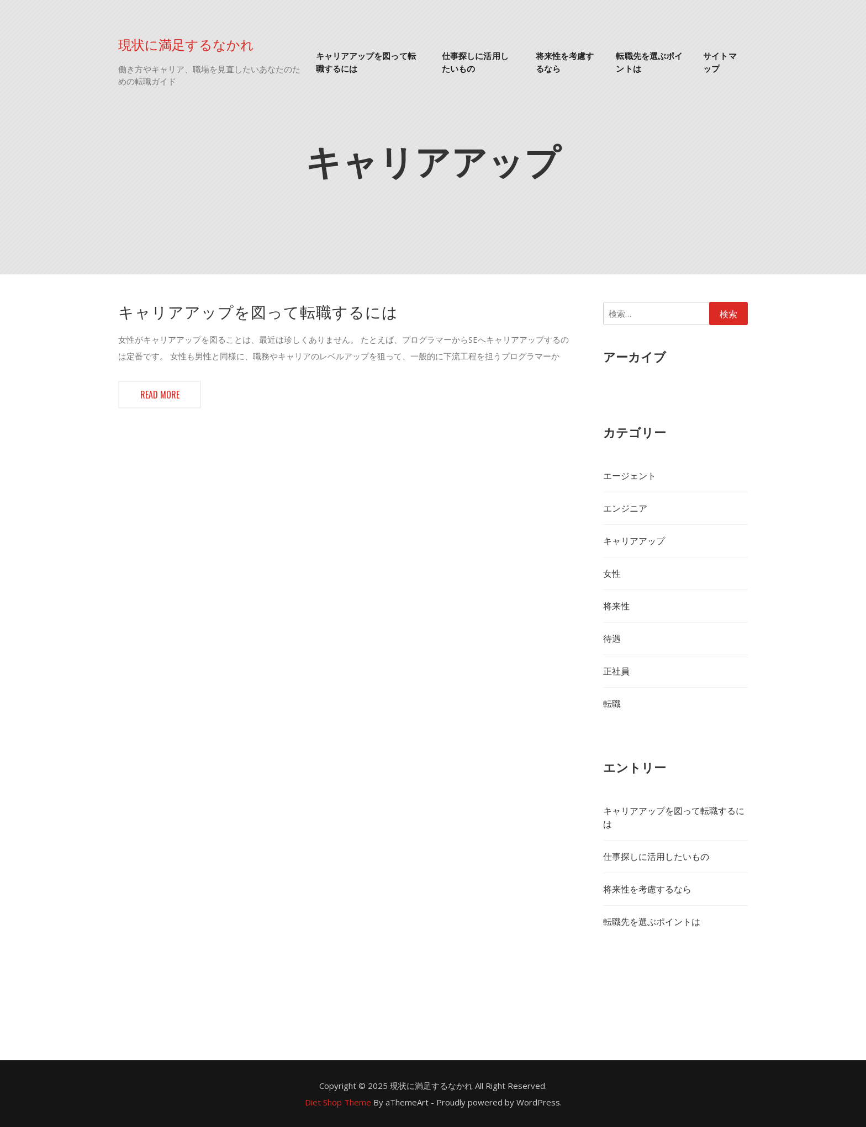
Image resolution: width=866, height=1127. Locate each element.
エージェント (629, 476)
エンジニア (625, 508)
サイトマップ (719, 61)
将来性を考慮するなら (565, 61)
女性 (612, 573)
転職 (612, 704)
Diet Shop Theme (338, 1102)
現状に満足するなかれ (186, 44)
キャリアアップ (634, 541)
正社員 (616, 671)
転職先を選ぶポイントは (649, 61)
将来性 (616, 606)
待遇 (612, 638)
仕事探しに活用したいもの (475, 61)
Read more (159, 394)
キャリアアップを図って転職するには (366, 61)
